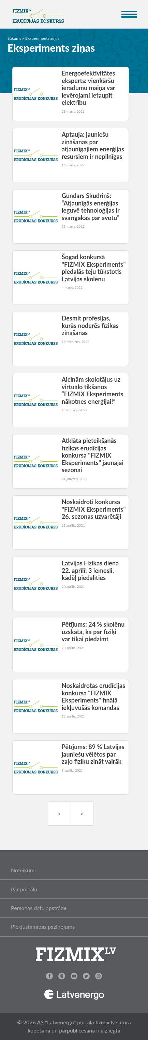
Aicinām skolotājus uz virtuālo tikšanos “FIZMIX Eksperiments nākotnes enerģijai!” (92, 390)
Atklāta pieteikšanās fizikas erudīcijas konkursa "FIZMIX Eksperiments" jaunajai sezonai (92, 455)
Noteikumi (23, 870)
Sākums (14, 38)
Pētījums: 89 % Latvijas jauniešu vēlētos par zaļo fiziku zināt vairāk (93, 754)
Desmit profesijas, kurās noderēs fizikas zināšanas (90, 325)
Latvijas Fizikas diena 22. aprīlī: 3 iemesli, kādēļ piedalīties (90, 570)
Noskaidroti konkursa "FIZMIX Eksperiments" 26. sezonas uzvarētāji (94, 509)
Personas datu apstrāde (39, 908)
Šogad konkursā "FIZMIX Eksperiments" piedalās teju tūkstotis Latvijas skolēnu (94, 268)
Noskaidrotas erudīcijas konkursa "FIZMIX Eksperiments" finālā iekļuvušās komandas (93, 696)
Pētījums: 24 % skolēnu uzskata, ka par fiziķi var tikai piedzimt (93, 632)
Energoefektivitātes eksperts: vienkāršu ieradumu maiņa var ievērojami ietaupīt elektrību (88, 87)
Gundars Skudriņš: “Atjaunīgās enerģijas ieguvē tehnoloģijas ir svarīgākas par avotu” (91, 206)
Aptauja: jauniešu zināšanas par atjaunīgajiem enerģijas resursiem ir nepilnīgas (93, 145)
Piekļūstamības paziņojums (43, 926)
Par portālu (24, 889)
